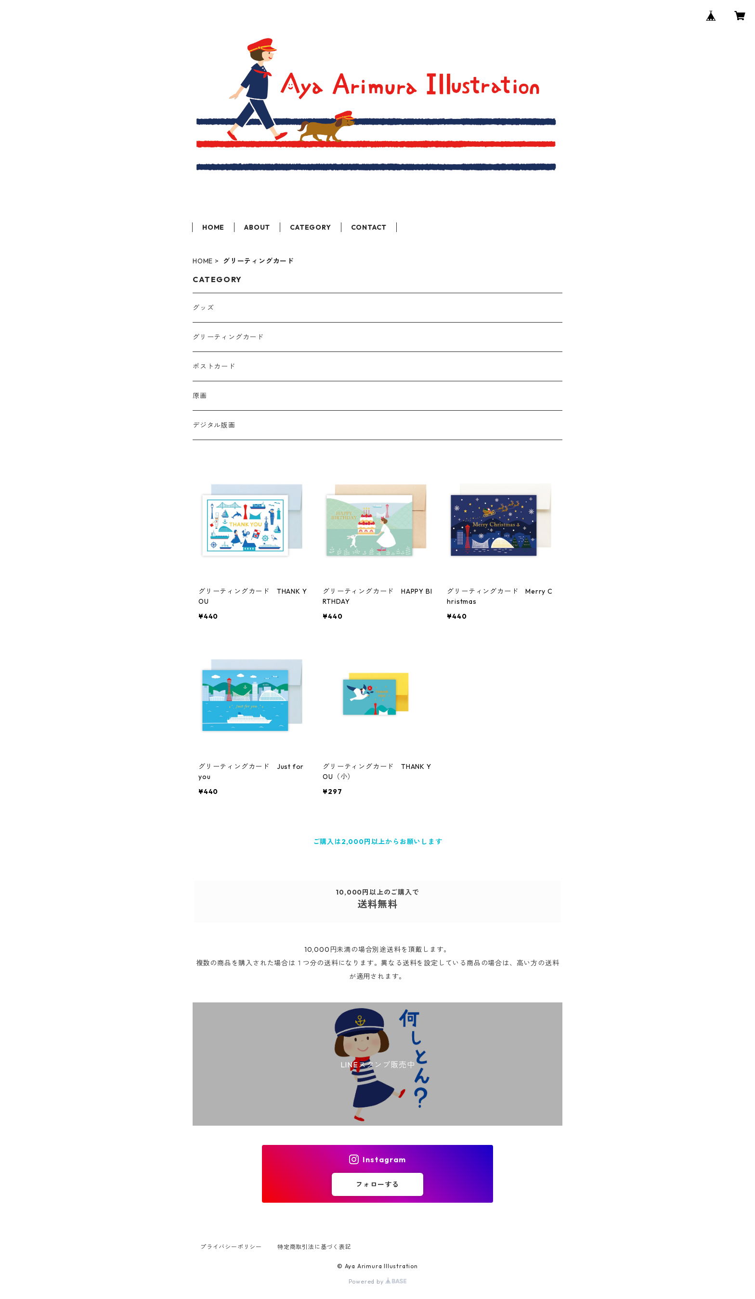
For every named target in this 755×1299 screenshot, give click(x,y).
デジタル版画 (214, 425)
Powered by (378, 1281)
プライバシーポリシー (231, 1246)
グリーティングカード (228, 337)
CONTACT (369, 227)
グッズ (203, 307)
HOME (213, 227)
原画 (200, 395)
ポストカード (214, 366)
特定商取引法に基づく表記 (314, 1246)
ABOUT (257, 227)
